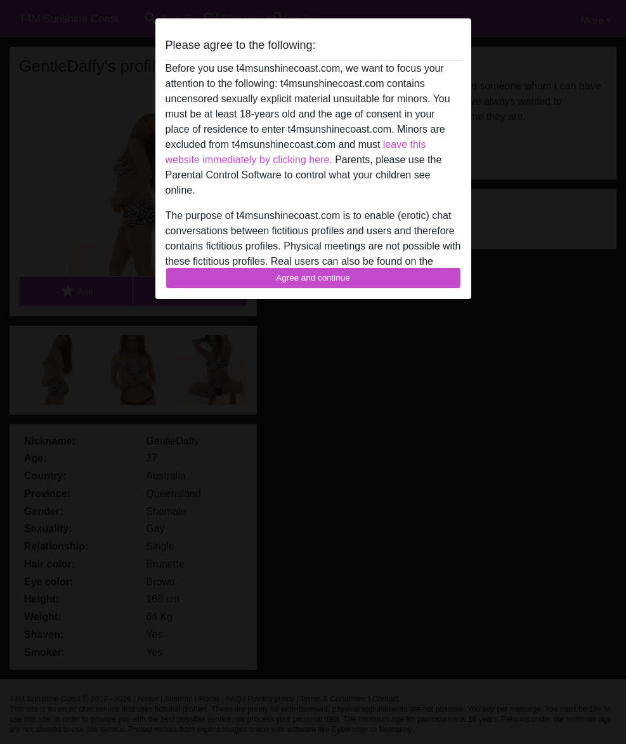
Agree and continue (312, 277)
